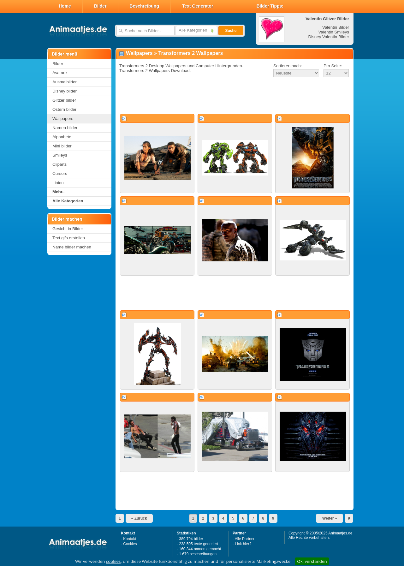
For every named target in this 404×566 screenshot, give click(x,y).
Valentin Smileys (333, 32)
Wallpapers (62, 118)
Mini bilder (62, 146)
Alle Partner (245, 539)
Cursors (59, 173)
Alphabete (61, 136)
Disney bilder (64, 91)
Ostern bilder (64, 109)
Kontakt (129, 539)
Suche (230, 30)
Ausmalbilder (64, 82)
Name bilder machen (71, 247)
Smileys (59, 155)
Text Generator (197, 6)
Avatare (59, 72)
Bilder (100, 6)
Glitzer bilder (64, 100)
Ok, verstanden (312, 561)
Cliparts (59, 164)
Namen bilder (64, 127)
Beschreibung (144, 6)
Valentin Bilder (335, 27)
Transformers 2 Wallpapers (190, 53)
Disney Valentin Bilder (328, 36)
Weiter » (329, 518)
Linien (58, 182)
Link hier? (243, 544)
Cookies (130, 544)
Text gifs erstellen (68, 237)
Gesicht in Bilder (67, 228)
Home (65, 6)
